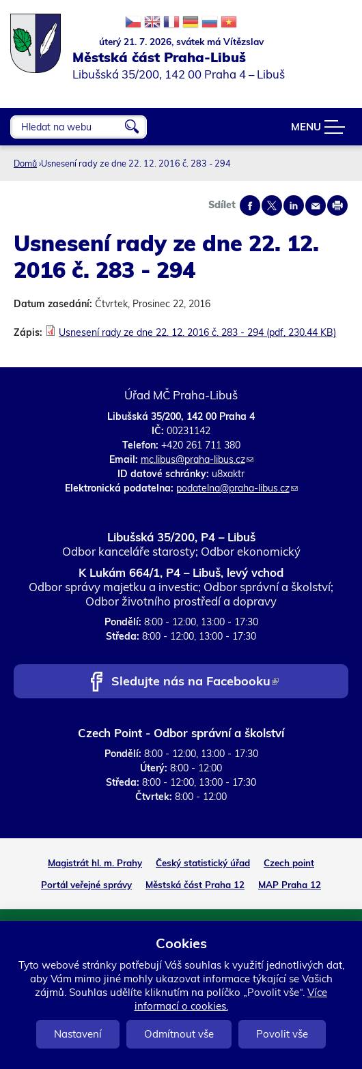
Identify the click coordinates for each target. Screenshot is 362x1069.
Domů (25, 163)
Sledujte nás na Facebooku (195, 682)
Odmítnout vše (179, 1033)
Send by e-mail (315, 205)
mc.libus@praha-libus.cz (197, 459)
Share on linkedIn (293, 205)
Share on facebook (250, 205)
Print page (337, 205)
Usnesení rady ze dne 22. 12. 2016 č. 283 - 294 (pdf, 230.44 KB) (197, 332)
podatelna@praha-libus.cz (237, 488)
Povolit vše (282, 1033)
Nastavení (78, 1033)
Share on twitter (272, 205)
